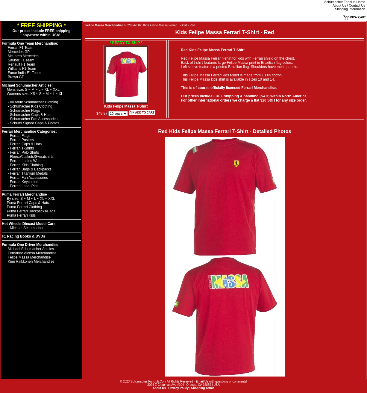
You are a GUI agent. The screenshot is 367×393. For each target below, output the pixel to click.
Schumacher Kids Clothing (31, 106)
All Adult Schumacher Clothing (34, 102)
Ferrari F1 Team (20, 48)
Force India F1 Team (24, 73)
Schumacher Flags (25, 110)
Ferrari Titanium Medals (29, 173)
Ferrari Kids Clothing (26, 165)
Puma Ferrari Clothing (24, 207)
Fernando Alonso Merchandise (32, 253)
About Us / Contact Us (349, 5)
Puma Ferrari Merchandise (24, 194)
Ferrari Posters (22, 140)
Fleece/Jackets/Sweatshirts (31, 157)
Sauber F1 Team (21, 60)
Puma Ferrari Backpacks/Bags (31, 211)
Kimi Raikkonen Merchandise (31, 261)
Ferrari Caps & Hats (26, 144)
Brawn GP (16, 77)
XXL (56, 89)
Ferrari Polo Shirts (24, 152)
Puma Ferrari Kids (21, 215)
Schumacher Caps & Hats (30, 115)
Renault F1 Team (21, 64)
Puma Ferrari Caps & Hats (28, 203)
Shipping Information (350, 9)
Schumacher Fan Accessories (33, 119)
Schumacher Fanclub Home (344, 2)
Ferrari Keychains (24, 182)
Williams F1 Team (22, 68)
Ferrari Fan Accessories (29, 178)
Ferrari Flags (20, 136)
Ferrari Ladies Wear (26, 161)
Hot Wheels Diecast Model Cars (28, 224)
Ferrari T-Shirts (22, 148)
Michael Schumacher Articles (31, 249)
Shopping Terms (202, 388)
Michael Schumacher (26, 228)
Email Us (202, 381)
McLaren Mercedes (23, 56)
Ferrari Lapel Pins (24, 186)
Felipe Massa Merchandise (29, 257)
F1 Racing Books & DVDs (23, 236)
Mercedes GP (19, 52)
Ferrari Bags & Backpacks (30, 169)
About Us (159, 388)
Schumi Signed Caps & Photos (34, 123)
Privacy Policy (178, 388)
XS (33, 94)
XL (47, 89)
